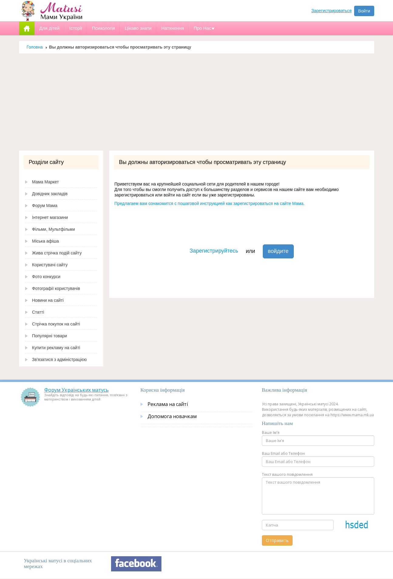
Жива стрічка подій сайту (57, 252)
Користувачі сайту (50, 264)
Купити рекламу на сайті (56, 347)
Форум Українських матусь (76, 390)
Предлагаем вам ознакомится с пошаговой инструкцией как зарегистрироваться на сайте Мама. (209, 203)
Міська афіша (45, 241)
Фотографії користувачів (56, 288)
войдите (278, 251)
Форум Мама (44, 205)
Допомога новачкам (172, 416)
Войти (364, 11)
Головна (35, 47)
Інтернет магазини (50, 217)
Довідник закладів (50, 193)
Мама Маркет (45, 181)
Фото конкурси (46, 276)
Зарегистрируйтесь (214, 251)
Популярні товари (49, 335)
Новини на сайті (48, 300)
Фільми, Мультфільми (53, 229)
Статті (38, 312)
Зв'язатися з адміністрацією (59, 359)
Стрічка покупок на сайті (56, 324)
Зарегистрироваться (331, 10)
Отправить (277, 540)
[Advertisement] (196, 105)
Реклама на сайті (167, 404)
